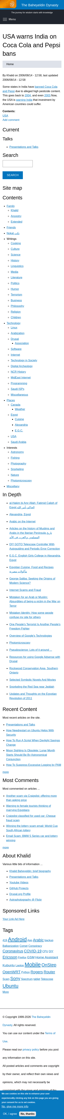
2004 (28, 95)
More (6, 992)
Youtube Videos (18, 882)
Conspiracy (35, 945)
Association (22, 343)
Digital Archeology (22, 366)
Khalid (14, 210)
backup (49, 940)
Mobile (33, 964)
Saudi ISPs (17, 389)
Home (10, 64)
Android (17, 939)
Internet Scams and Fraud (25, 590)
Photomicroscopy (21, 480)
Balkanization (11, 945)
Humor (15, 289)
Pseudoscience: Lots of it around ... (30, 649)
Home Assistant (46, 957)
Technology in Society (24, 360)
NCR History (18, 371)
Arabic (38, 940)
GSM (31, 957)
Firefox (22, 957)
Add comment (11, 119)
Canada (15, 404)
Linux (14, 327)
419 (5, 940)
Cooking (16, 243)
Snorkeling (17, 469)
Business (16, 300)
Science (15, 254)
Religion (16, 311)
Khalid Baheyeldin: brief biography (30, 871)
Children (16, 317)
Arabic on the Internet (22, 521)
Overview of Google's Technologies (30, 635)
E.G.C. (19, 430)
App (29, 940)
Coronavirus (13, 951)
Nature (15, 475)
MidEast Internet (21, 377)
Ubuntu (10, 986)
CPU (45, 951)
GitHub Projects (19, 888)
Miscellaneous (19, 394)
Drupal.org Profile (20, 894)
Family (11, 206)
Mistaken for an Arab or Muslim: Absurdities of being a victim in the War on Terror (34, 601)
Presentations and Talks (23, 146)
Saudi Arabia (18, 442)
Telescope (47, 979)
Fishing (15, 457)
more (6, 772)
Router (49, 972)
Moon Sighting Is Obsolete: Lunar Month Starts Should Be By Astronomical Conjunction (30, 755)
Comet (24, 945)
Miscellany (13, 486)
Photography (18, 463)
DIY (51, 951)
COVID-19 (32, 951)
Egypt (14, 414)
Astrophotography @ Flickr (25, 899)
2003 (47, 95)
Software (16, 349)
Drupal (15, 339)
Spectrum (27, 979)
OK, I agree (10, 1113)
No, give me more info (15, 1106)
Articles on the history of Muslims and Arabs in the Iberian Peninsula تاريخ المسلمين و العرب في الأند (32, 533)
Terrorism (16, 294)
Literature (16, 277)
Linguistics (17, 266)
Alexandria (21, 424)
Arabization (17, 333)
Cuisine (19, 419)
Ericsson (10, 957)
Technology (13, 323)
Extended (16, 221)
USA (5, 115)
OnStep (48, 964)
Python (25, 972)
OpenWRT (11, 972)
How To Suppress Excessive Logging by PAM (33, 764)
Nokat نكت (13, 233)
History (15, 260)
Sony (15, 978)
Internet (15, 354)
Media (14, 271)
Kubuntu (9, 965)
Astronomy (17, 452)
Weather (20, 409)
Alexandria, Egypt (20, 514)
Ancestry (16, 216)
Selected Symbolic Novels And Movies (32, 679)
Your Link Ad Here (13, 919)
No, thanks (28, 1113)
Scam (6, 979)
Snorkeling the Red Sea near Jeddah (31, 686)
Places (11, 400)
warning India (24, 99)
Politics (15, 283)
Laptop (20, 965)
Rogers (37, 972)
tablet (36, 979)
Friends (11, 227)
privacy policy (31, 1049)
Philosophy (17, 306)
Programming (19, 383)
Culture (15, 248)
